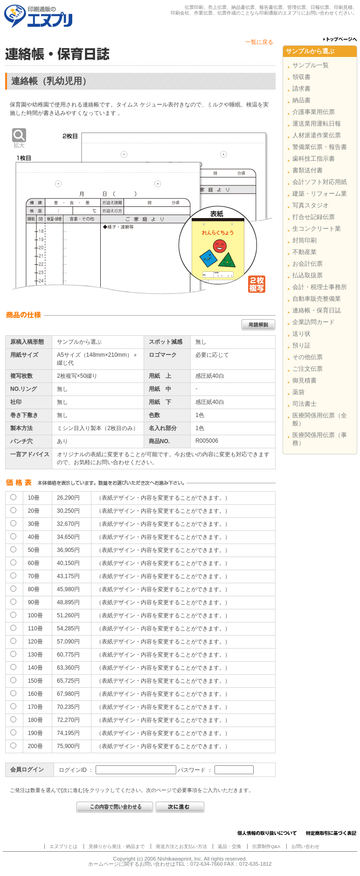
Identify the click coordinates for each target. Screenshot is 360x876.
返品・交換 (229, 846)
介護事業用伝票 (313, 111)
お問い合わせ (305, 846)
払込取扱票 (307, 275)
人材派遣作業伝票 (316, 135)
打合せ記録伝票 (313, 216)
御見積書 (304, 380)
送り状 (301, 333)
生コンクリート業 (316, 228)
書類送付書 (307, 170)
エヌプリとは (63, 846)
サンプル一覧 (310, 65)
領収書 (301, 76)
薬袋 (298, 392)
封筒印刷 (304, 240)
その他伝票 (307, 356)
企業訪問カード (313, 321)
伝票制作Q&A (266, 846)
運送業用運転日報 (316, 123)
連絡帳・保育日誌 (316, 310)
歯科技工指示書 (313, 158)
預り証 (301, 345)
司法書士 (304, 403)
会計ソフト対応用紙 (319, 181)
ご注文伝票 (307, 368)
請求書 (301, 88)
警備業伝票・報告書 (319, 146)
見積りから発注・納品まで (117, 846)
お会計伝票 (307, 263)
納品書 (301, 100)
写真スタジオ (310, 205)
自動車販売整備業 (316, 298)
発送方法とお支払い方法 (181, 846)
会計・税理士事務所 (319, 286)
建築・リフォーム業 (319, 193)
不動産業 (304, 251)
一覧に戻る (259, 42)
